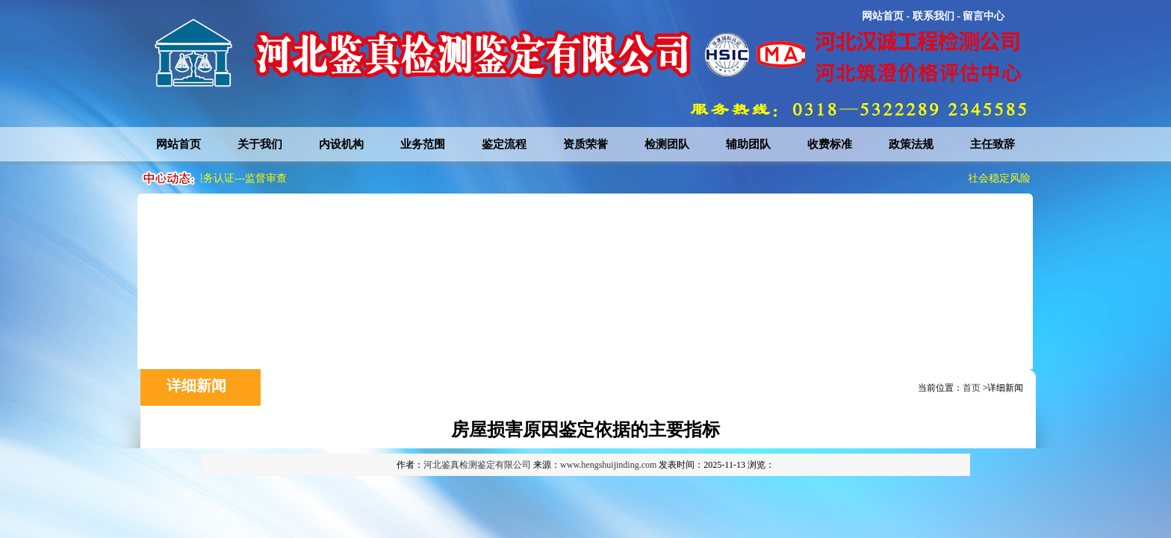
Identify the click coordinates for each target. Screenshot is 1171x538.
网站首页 (883, 16)
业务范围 (422, 144)
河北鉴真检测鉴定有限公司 (477, 465)
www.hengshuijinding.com (608, 465)
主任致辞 (992, 144)
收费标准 (829, 144)
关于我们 (259, 144)
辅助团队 (748, 144)
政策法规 (911, 144)
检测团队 (666, 144)
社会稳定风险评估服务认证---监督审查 (201, 178)
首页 (972, 388)
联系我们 (933, 16)
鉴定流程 (504, 144)
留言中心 (983, 16)
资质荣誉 (585, 144)
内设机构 (341, 144)
